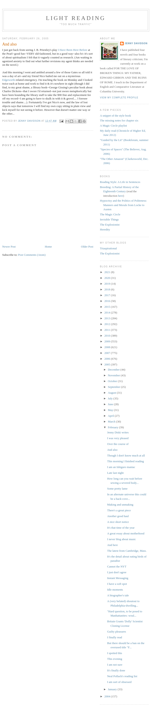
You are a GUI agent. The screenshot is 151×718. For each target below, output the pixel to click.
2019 (107, 283)
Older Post (87, 246)
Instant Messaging (117, 578)
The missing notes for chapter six (119, 120)
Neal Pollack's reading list (122, 676)
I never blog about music (121, 539)
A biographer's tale (118, 595)
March (112, 421)
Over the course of (117, 444)
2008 (107, 347)
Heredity (105, 229)
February (113, 427)
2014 (107, 312)
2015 (107, 306)
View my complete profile (119, 97)
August (112, 392)
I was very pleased (117, 438)
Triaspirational (108, 248)
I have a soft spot (117, 583)
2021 (107, 272)
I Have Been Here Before (72, 50)
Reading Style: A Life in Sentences (120, 182)
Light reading (76, 18)
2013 (107, 318)
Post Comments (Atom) (32, 254)
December (114, 369)
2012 (107, 324)
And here (112, 545)
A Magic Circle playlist (113, 125)
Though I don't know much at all (126, 455)
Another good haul (118, 516)
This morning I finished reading (125, 461)
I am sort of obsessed (119, 682)
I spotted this (114, 653)
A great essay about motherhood (125, 533)
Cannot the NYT (116, 566)
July (110, 398)
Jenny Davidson (136, 43)
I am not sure (114, 664)
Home (48, 246)
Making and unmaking (120, 504)
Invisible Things (109, 219)
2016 (107, 301)
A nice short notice (118, 522)
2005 (107, 364)
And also (112, 449)
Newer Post (9, 246)
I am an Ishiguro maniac (121, 467)
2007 (107, 353)
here (120, 195)
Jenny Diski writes (118, 432)
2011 (107, 329)
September (114, 387)
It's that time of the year (120, 527)
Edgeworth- (9, 79)
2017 (107, 295)
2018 (107, 289)
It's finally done (116, 670)
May (111, 410)
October (113, 381)
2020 (107, 278)
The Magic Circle (110, 214)
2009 (107, 341)
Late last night (115, 472)
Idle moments (115, 589)
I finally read (114, 637)
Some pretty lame (117, 488)
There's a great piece (119, 510)
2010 (107, 335)
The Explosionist (109, 224)
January (113, 689)
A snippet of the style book (115, 115)
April (111, 415)
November (114, 375)
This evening (114, 658)
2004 (107, 696)
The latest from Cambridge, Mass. (127, 550)
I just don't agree (116, 572)
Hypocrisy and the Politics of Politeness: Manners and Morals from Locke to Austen (123, 205)
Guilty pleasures (116, 631)
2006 (107, 358)
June (111, 404)
